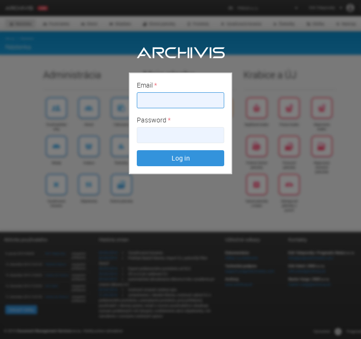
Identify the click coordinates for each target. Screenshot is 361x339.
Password (154, 119)
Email (147, 85)
